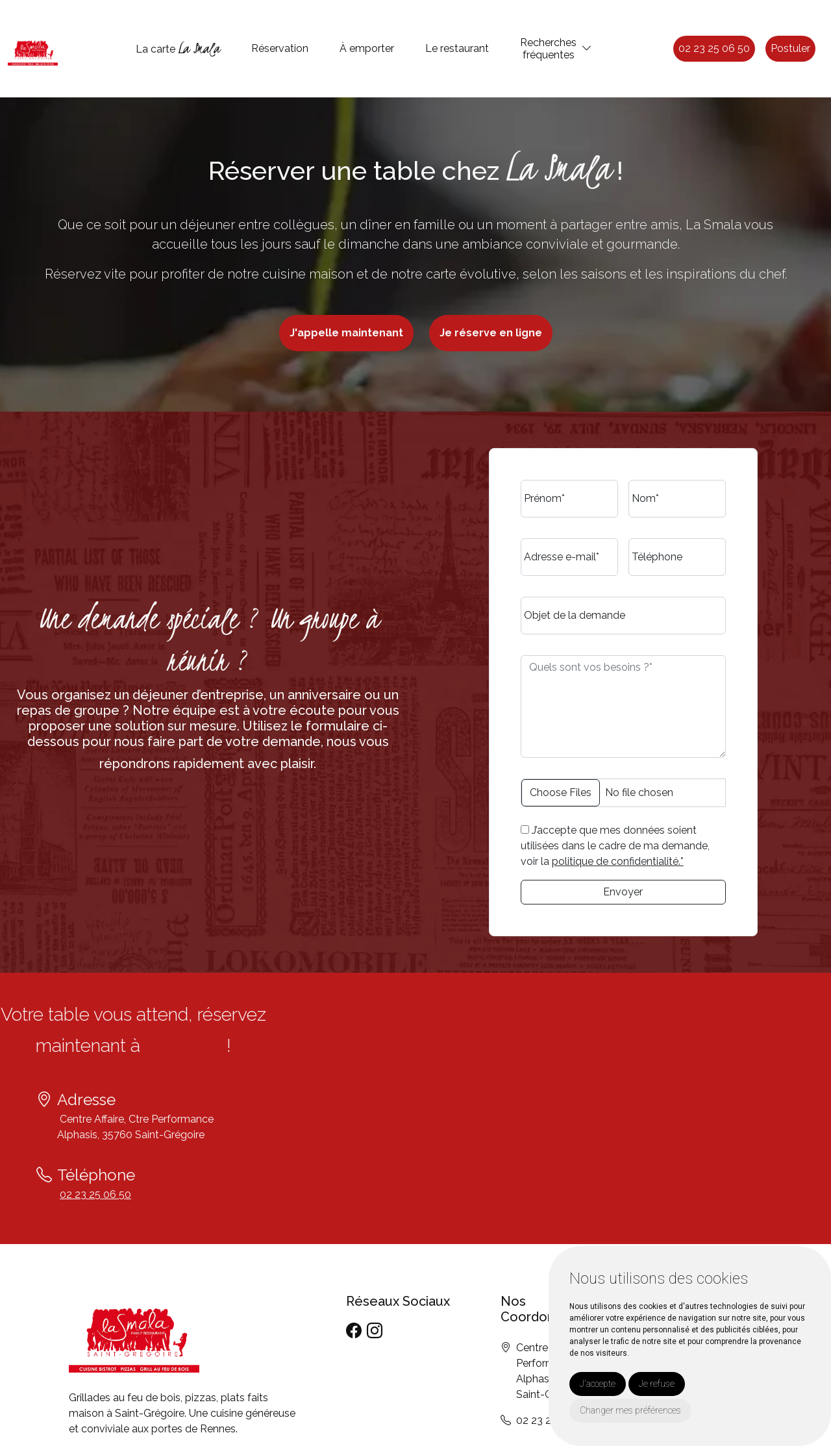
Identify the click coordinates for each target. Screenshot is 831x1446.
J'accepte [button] (597, 1383)
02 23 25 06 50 (714, 48)
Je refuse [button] (657, 1383)
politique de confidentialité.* (618, 861)
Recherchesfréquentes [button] (548, 48)
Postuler (790, 48)
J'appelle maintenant (346, 333)
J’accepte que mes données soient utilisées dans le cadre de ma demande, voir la (615, 845)
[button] (587, 48)
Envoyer (623, 892)
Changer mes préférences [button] (630, 1410)
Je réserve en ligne (491, 333)
